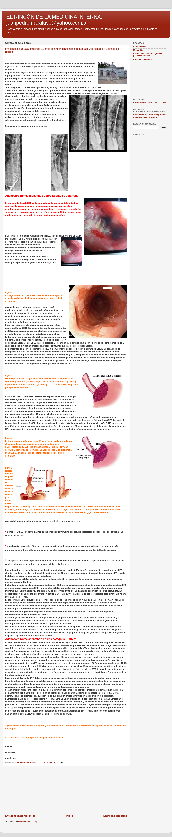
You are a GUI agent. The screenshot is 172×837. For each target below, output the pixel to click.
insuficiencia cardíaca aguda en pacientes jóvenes (147, 54)
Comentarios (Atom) (27, 822)
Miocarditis (138, 50)
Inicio (69, 815)
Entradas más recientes (20, 815)
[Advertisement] (66, 790)
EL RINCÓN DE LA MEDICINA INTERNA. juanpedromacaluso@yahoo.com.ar (54, 20)
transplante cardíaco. (143, 59)
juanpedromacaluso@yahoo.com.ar (149, 102)
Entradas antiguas (115, 815)
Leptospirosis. (139, 47)
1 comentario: (50, 762)
